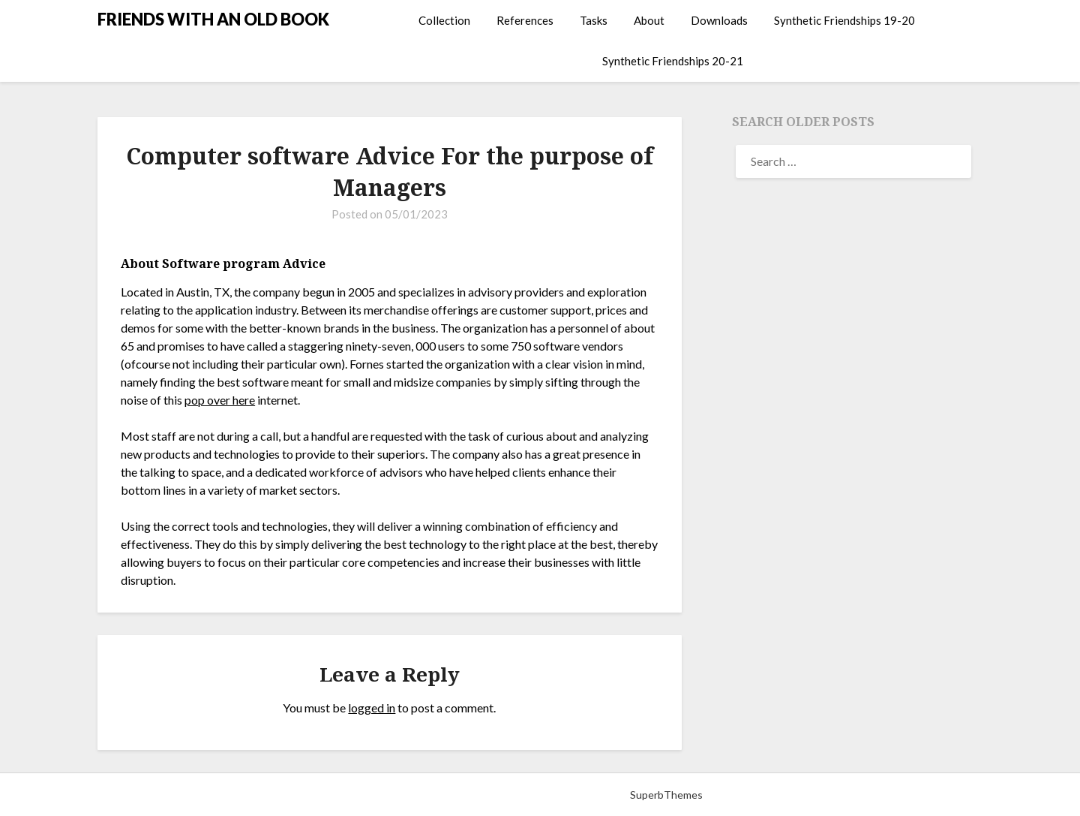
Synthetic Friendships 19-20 (844, 20)
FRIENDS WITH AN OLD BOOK (213, 19)
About (649, 20)
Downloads (719, 20)
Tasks (594, 20)
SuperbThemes (666, 794)
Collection (444, 20)
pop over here (219, 400)
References (525, 20)
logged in (371, 707)
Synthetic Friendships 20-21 (672, 61)
